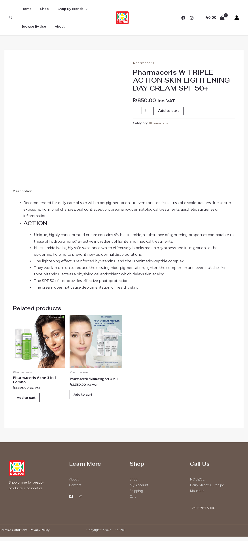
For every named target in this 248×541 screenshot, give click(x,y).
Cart (133, 501)
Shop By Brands (66, 9)
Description (23, 192)
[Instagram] (192, 18)
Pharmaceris (144, 63)
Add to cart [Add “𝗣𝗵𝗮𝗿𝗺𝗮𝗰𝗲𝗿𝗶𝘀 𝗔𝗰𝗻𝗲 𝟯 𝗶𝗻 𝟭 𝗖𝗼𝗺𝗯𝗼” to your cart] (29, 401)
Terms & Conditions (13, 534)
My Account (139, 490)
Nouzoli (119, 534)
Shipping (136, 495)
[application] (79, 9)
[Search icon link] (11, 18)
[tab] (23, 192)
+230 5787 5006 (202, 513)
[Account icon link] (236, 17)
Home (25, 9)
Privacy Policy (39, 534)
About (56, 26)
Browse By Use (32, 26)
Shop (40, 9)
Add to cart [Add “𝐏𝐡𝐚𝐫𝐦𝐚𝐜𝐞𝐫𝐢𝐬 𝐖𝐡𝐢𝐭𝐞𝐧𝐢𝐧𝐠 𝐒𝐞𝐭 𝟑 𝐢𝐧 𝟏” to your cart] (86, 397)
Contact (75, 490)
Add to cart (169, 111)
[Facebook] (183, 18)
